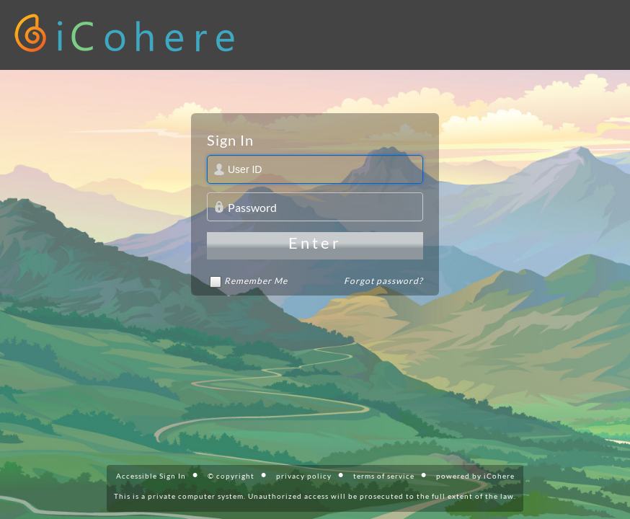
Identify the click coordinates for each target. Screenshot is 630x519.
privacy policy (304, 475)
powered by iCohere (475, 475)
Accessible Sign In (151, 475)
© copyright (231, 475)
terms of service (383, 475)
